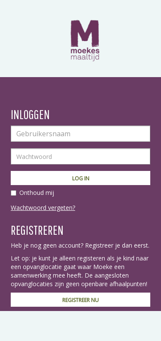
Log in (80, 178)
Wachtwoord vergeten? (43, 207)
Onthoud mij (36, 192)
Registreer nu (80, 300)
